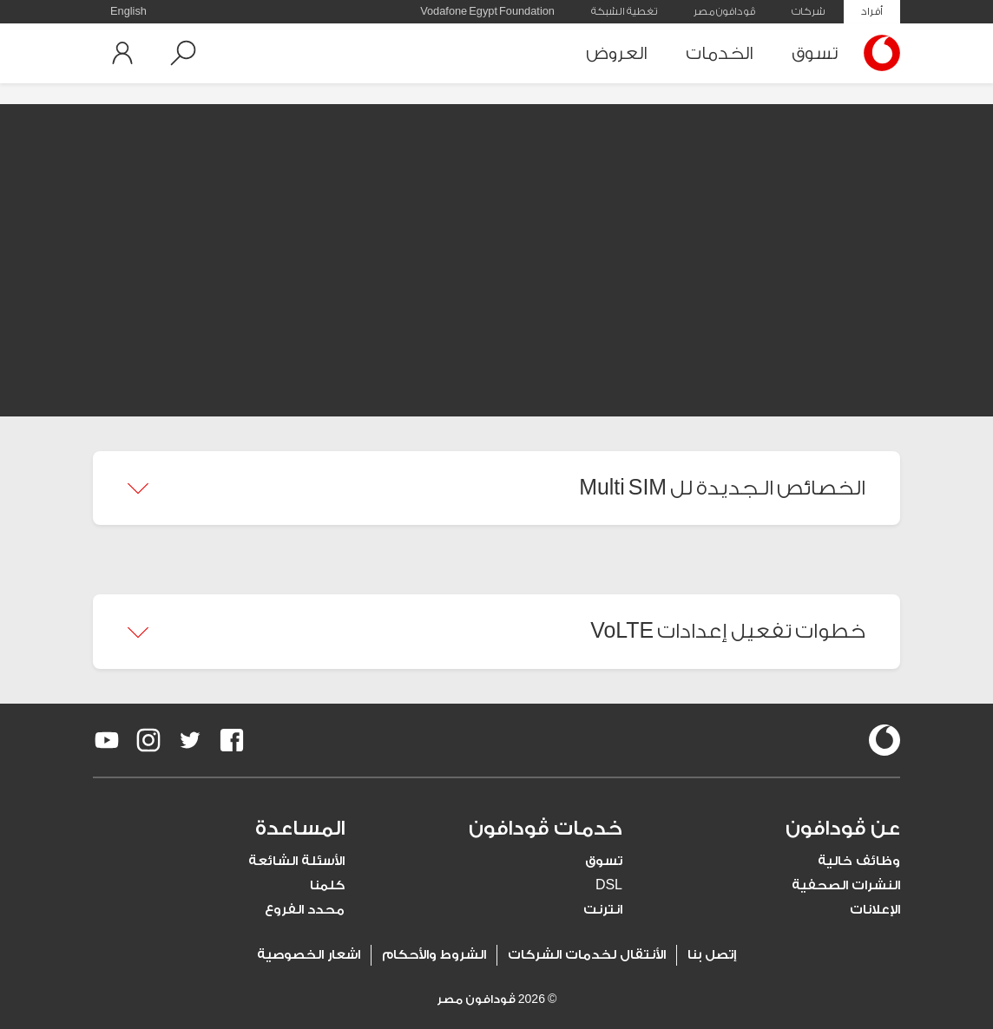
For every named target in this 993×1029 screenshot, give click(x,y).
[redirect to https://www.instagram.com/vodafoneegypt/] (148, 740)
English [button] (128, 11)
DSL (608, 885)
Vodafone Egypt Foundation (487, 11)
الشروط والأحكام (434, 954)
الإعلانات (875, 909)
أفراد (872, 11)
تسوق (815, 53)
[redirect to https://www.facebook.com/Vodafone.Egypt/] (232, 740)
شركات (808, 11)
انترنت (602, 909)
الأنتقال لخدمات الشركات (587, 954)
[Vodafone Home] (877, 52)
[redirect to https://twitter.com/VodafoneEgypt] (190, 740)
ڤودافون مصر (724, 11)
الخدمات (719, 53)
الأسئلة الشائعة (296, 861)
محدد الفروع (305, 909)
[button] (183, 52)
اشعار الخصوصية (308, 954)
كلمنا (327, 885)
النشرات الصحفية (846, 885)
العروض (617, 53)
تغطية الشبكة (624, 11)
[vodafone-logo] (884, 740)
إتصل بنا (711, 954)
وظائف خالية (859, 861)
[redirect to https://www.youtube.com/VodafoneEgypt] (107, 740)
